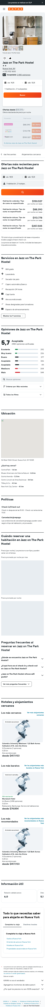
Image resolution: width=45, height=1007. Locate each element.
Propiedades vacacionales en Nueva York (22, 949)
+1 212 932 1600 (9, 71)
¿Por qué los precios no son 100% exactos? (24, 989)
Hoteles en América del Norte (29, 1001)
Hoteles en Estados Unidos (12, 1003)
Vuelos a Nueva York (14, 939)
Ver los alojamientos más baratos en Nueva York (34, 766)
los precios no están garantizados (14, 973)
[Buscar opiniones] (24, 379)
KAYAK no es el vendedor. (24, 980)
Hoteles (14, 1001)
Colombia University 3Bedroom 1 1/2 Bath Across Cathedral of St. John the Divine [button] (21, 744)
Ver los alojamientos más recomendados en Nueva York (34, 820)
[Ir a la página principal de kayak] (15, 9)
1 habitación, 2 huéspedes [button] (16, 89)
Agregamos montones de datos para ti (24, 984)
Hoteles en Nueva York (15, 945)
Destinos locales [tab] (30, 924)
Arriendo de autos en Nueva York (19, 942)
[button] (42, 2)
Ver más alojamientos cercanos (35, 713)
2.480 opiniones (23, 75)
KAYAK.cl (6, 1001)
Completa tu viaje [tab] (12, 924)
